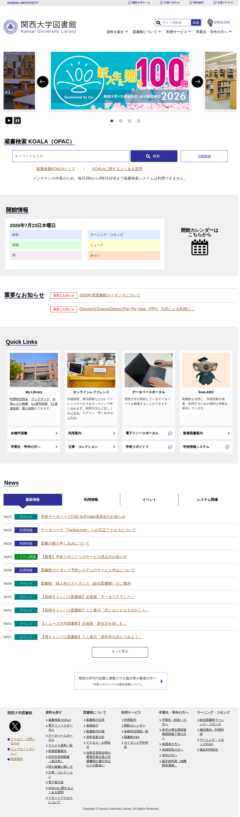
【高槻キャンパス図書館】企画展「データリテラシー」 (88, 597)
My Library (34, 392)
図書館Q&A (131, 737)
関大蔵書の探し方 (60, 766)
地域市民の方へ (172, 749)
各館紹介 (92, 725)
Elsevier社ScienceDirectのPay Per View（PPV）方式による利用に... (136, 309)
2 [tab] (120, 121)
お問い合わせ (172, 2)
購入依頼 (28, 408)
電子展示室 (56, 782)
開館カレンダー (134, 725)
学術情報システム (196, 447)
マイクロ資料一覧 (60, 745)
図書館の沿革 (95, 720)
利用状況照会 (19, 399)
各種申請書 (19, 433)
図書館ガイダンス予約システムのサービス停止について (88, 570)
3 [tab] (129, 121)
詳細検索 (204, 156)
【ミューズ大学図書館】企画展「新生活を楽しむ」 (84, 624)
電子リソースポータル (142, 433)
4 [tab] (138, 121)
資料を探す (115, 32)
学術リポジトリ (137, 447)
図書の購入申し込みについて (65, 543)
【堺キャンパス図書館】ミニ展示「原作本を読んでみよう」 (91, 637)
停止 (17, 120)
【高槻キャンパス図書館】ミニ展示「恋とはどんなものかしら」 (95, 610)
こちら (74, 413)
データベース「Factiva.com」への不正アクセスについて (88, 530)
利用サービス (176, 32)
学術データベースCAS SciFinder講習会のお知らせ (83, 517)
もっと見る (120, 651)
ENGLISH (222, 22)
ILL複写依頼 (39, 403)
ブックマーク (40, 399)
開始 (8, 120)
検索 (156, 156)
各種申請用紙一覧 (136, 731)
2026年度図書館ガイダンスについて (109, 295)
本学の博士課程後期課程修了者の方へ (174, 734)
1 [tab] (111, 121)
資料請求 (198, 2)
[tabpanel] (120, 80)
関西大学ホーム (141, 2)
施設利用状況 (209, 749)
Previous (42, 81)
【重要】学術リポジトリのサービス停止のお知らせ (84, 557)
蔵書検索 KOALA (59, 720)
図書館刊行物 (95, 731)
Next (197, 81)
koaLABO (206, 392)
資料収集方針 (95, 737)
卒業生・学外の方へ (212, 32)
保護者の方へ (171, 744)
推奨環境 (17, 759)
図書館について (145, 32)
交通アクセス (225, 2)
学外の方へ (169, 755)
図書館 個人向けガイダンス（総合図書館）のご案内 (86, 583)
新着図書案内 (193, 433)
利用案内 (74, 433)
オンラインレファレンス (91, 392)
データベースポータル (148, 392)
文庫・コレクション (83, 447)
